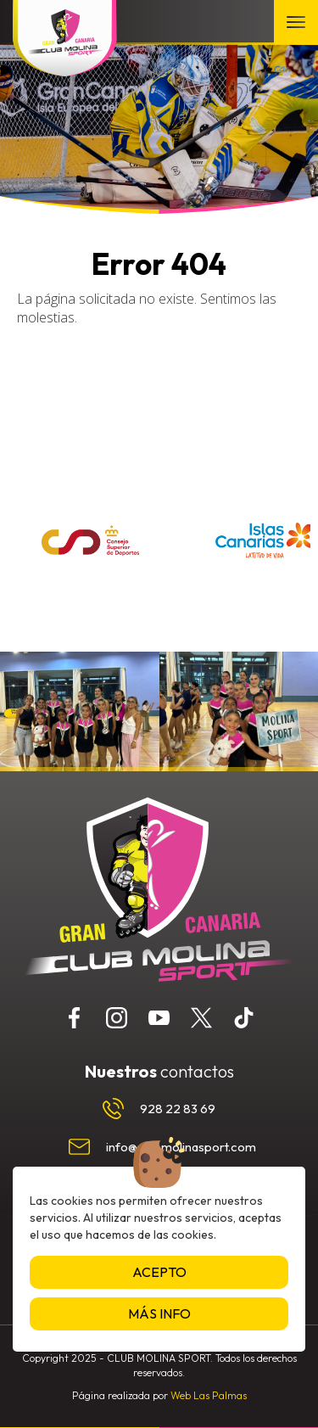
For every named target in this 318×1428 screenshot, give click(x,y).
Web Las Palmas (208, 1395)
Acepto (159, 1271)
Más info (159, 1313)
